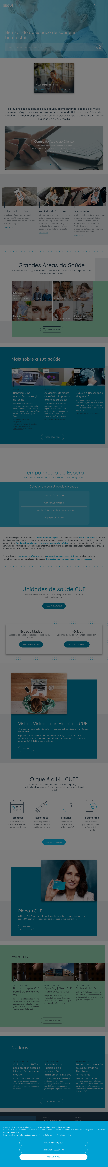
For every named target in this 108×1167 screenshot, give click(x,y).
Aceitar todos (53, 1157)
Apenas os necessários (53, 1150)
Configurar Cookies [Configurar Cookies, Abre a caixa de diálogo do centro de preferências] (53, 1143)
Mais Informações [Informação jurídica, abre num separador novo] (64, 1135)
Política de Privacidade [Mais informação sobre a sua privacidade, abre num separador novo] (47, 1135)
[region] (54, 1144)
